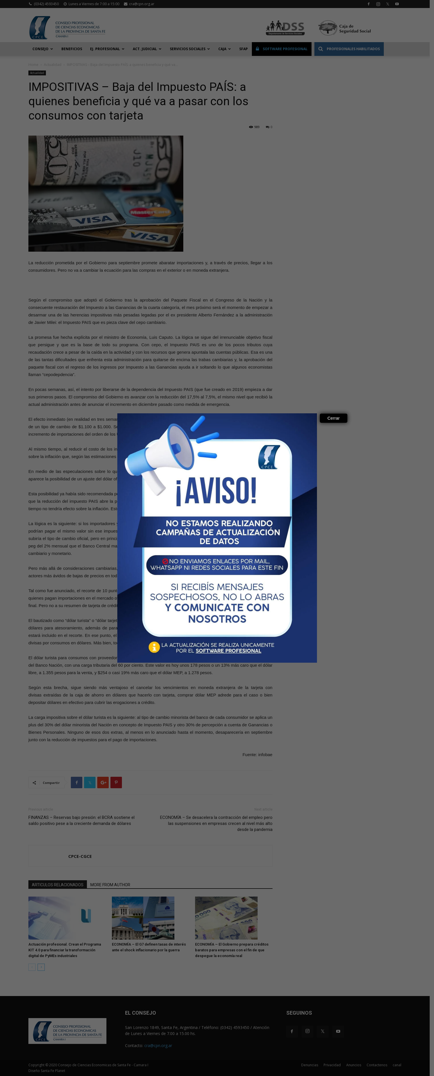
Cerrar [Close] (334, 418)
